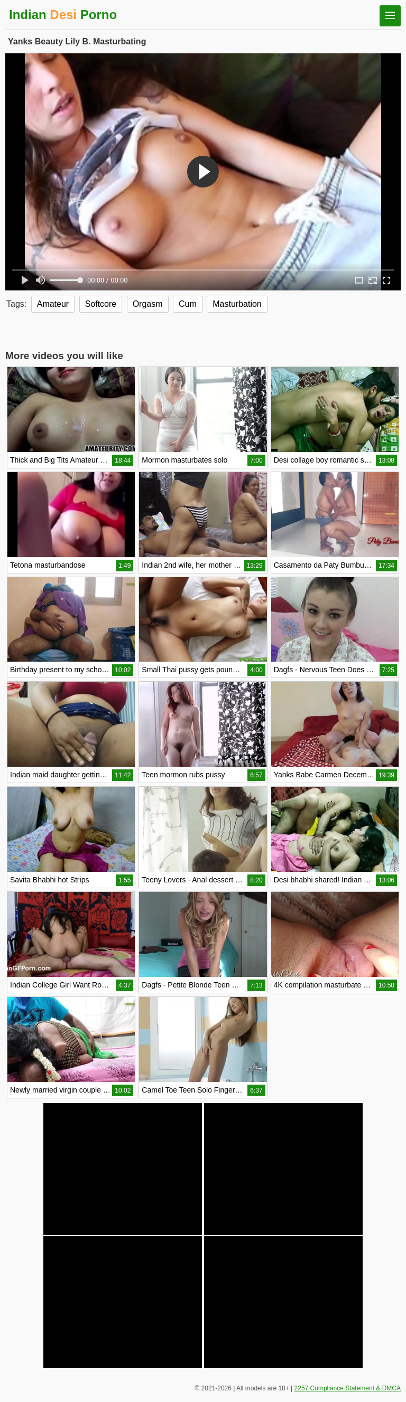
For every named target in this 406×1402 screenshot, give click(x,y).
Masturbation (237, 303)
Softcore (101, 303)
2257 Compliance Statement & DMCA (347, 1388)
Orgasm (148, 303)
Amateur (53, 303)
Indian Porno (63, 14)
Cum (188, 303)
